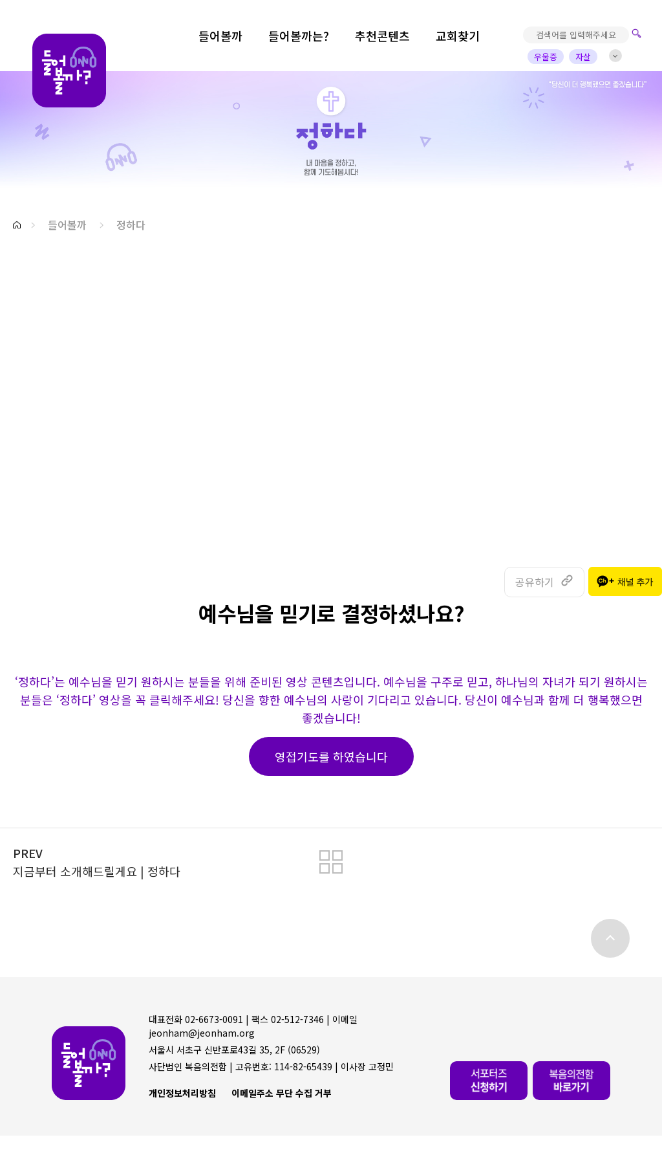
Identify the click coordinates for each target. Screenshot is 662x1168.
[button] (17, 225)
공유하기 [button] (534, 582)
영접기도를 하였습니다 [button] (331, 756)
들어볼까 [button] (67, 224)
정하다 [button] (130, 224)
